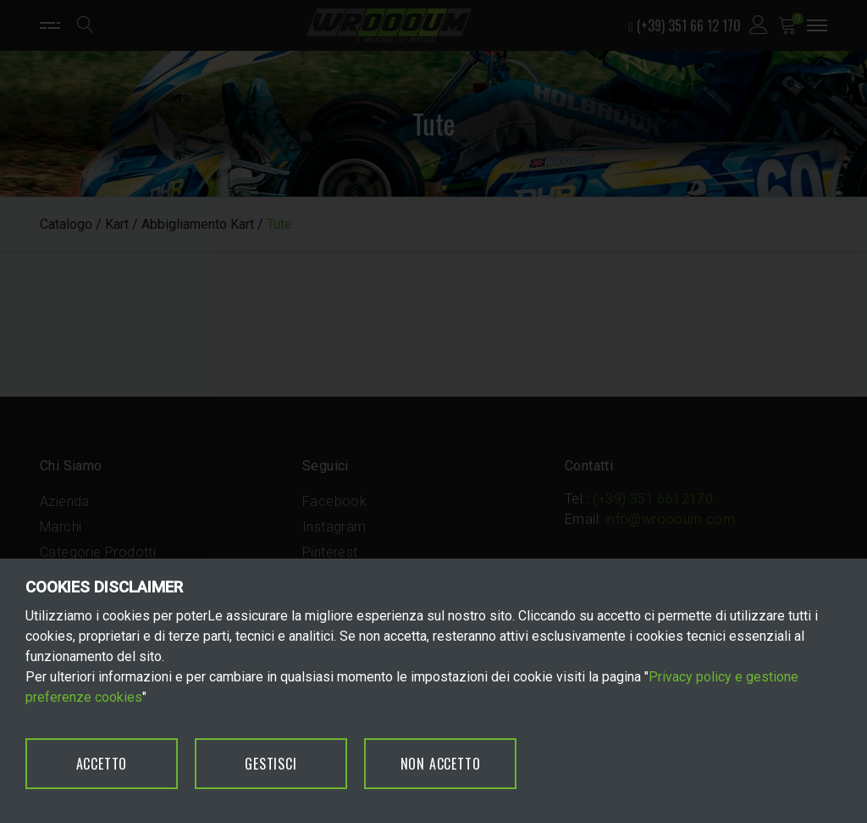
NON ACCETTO (440, 763)
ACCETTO (102, 763)
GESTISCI (270, 763)
